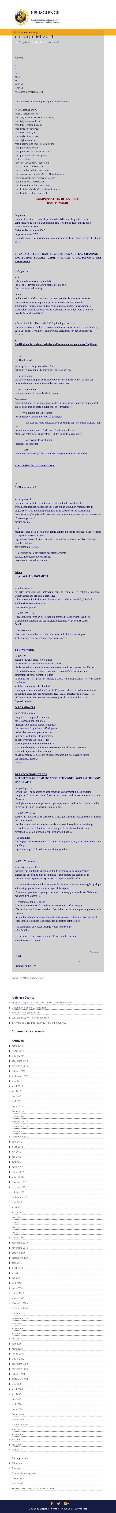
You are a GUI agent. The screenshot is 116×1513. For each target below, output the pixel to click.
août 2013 (17, 1081)
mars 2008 (17, 1409)
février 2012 (18, 1171)
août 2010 (17, 1262)
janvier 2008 (18, 1419)
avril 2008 (17, 1404)
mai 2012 (16, 1156)
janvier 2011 (18, 1237)
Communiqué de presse (24, 1473)
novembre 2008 (20, 1368)
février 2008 (18, 1414)
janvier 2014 (18, 1055)
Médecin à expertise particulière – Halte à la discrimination (42, 1002)
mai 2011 (16, 1217)
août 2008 (17, 1383)
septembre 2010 (20, 1257)
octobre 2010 (19, 1252)
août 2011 (17, 1202)
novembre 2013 (20, 1065)
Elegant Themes (49, 1508)
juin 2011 (16, 1212)
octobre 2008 (19, 1373)
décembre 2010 (20, 1242)
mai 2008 (16, 1399)
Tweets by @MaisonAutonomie (28, 977)
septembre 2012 (20, 1136)
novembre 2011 (20, 1187)
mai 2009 (16, 1338)
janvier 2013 (18, 1116)
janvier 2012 (18, 1176)
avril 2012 (17, 1161)
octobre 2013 (19, 1071)
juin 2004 (16, 1439)
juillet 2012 (17, 1146)
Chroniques (17, 1468)
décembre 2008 (20, 1363)
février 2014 (18, 1050)
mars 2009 (17, 1348)
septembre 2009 (20, 1318)
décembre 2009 (20, 1303)
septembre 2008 (20, 1378)
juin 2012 (16, 1151)
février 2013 (18, 1111)
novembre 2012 (20, 1126)
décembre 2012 (20, 1121)
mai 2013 (16, 1096)
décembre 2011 (20, 1182)
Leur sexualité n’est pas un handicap (30, 1017)
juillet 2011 (17, 1207)
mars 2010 (17, 1288)
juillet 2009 (17, 1328)
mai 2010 (16, 1277)
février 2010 (18, 1293)
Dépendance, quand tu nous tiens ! (30, 1007)
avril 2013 (17, 1101)
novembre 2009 (20, 1308)
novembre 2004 (20, 1424)
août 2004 (17, 1429)
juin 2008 (16, 1394)
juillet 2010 (17, 1267)
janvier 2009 (18, 1358)
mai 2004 (16, 1444)
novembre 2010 (20, 1247)
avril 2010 (17, 1282)
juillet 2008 (17, 1389)
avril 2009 (17, 1343)
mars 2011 (17, 1227)
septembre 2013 (20, 1076)
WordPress (81, 1508)
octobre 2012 (19, 1131)
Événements (18, 1478)
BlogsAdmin (25, 42)
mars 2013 (17, 1106)
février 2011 (18, 1232)
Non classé (53, 42)
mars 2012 (17, 1166)
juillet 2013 (17, 1086)
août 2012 (17, 1141)
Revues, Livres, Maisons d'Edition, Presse (33, 1488)
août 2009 (17, 1323)
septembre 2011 (20, 1197)
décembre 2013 (20, 1060)
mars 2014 (17, 1045)
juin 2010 (16, 1272)
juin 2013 (16, 1091)
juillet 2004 (17, 1434)
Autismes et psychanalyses (25, 1012)
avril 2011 (17, 1222)
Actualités (17, 1463)
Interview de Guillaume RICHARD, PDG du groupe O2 (39, 1022)
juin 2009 (16, 1333)
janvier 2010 (18, 1298)
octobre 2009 (19, 1313)
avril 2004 (17, 1449)
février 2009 (18, 1353)
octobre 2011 (19, 1192)
